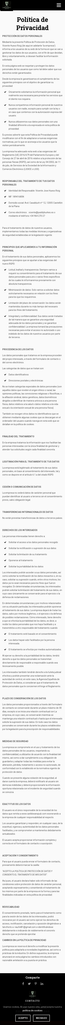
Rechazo (41, 1017)
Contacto (32, 1001)
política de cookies (32, 1010)
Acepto (23, 1017)
